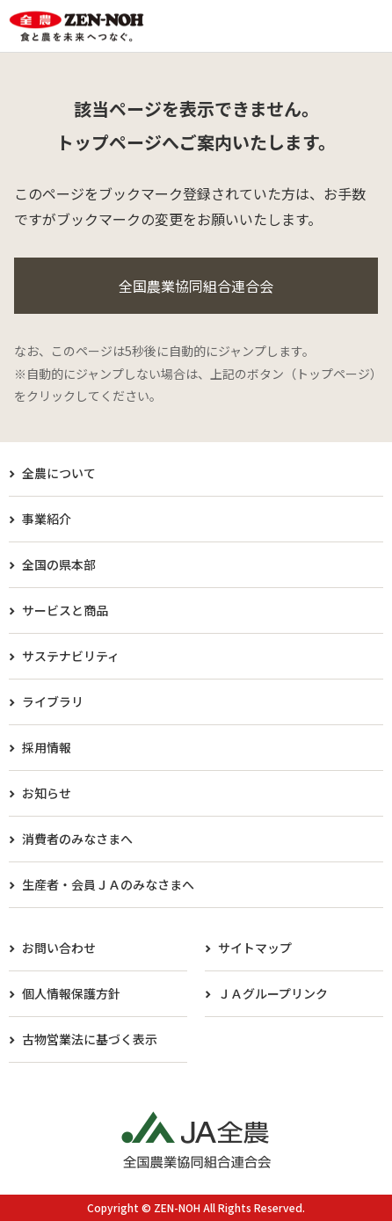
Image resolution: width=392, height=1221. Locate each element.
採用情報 (46, 747)
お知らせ (46, 793)
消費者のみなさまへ (77, 838)
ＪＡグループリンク (273, 993)
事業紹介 (46, 518)
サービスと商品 (65, 610)
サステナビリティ (71, 656)
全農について (59, 473)
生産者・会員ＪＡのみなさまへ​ (108, 884)
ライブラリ (52, 701)
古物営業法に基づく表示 (89, 1039)
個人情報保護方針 (71, 993)
